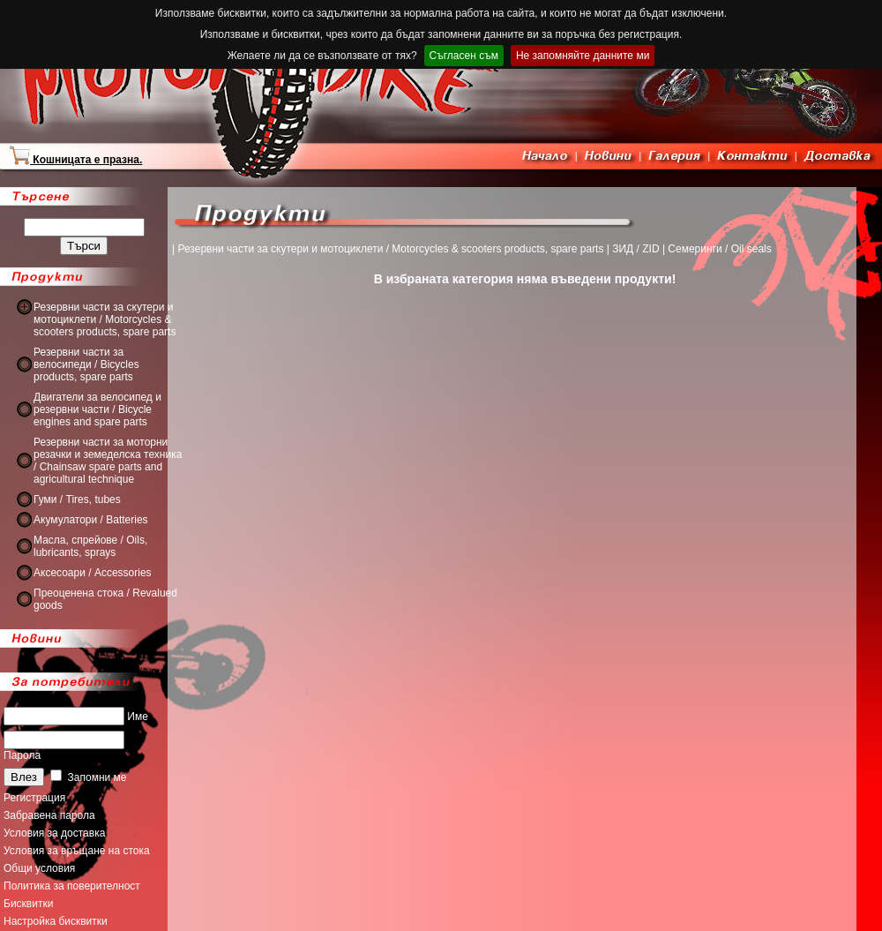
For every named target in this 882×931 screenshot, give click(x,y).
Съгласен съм (464, 55)
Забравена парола (49, 815)
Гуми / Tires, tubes (77, 499)
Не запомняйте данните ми (582, 55)
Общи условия (39, 868)
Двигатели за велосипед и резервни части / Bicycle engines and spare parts (97, 409)
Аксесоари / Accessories (93, 573)
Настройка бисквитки (56, 921)
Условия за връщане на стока (77, 851)
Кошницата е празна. (75, 160)
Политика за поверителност (72, 886)
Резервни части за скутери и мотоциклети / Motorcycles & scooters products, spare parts (105, 319)
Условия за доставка (54, 833)
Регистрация (34, 798)
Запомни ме (88, 777)
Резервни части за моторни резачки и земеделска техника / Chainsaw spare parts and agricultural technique (108, 460)
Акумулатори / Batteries (91, 520)
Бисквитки (28, 903)
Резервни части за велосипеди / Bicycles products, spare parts (86, 364)
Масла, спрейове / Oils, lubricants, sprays (90, 546)
